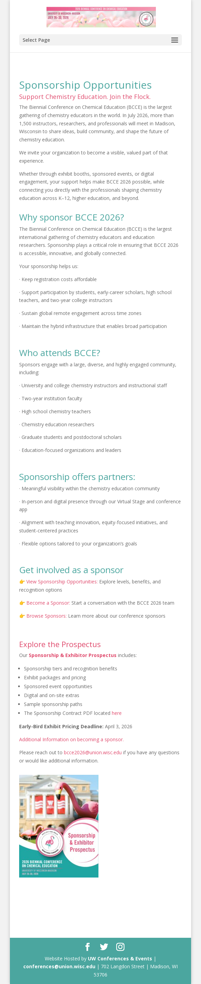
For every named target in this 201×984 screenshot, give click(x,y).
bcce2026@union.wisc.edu (93, 752)
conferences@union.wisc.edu (59, 966)
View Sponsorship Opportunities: (62, 581)
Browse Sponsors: (46, 616)
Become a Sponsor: (47, 603)
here (117, 713)
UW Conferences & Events (120, 958)
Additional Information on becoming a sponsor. (71, 739)
